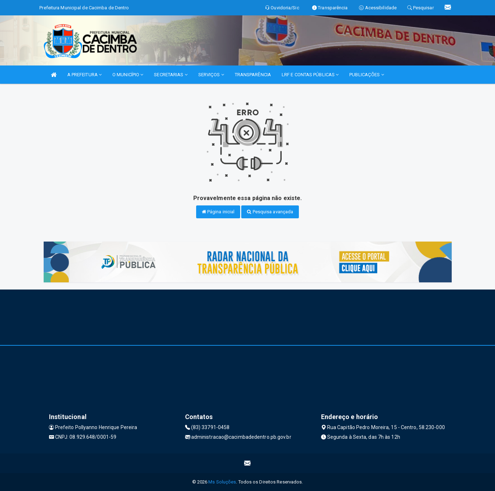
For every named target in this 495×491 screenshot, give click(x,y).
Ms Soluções (222, 482)
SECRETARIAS (170, 74)
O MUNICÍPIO (127, 74)
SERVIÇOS (211, 74)
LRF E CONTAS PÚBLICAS (310, 74)
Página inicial (218, 211)
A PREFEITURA (84, 74)
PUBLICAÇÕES (366, 74)
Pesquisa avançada (270, 211)
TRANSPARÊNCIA (253, 74)
